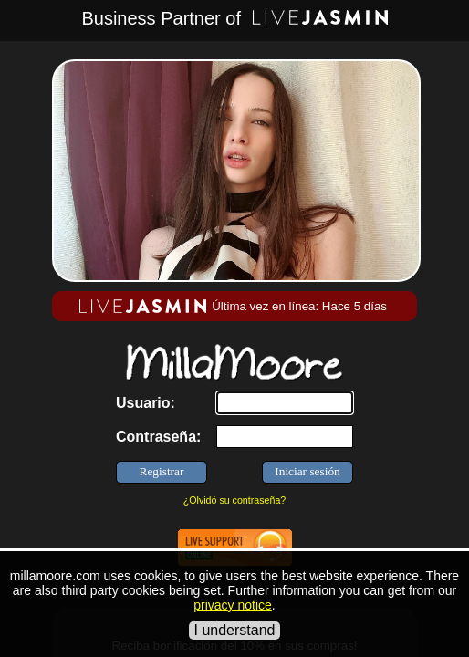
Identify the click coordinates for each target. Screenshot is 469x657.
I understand (235, 630)
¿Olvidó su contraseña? (235, 500)
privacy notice (232, 605)
